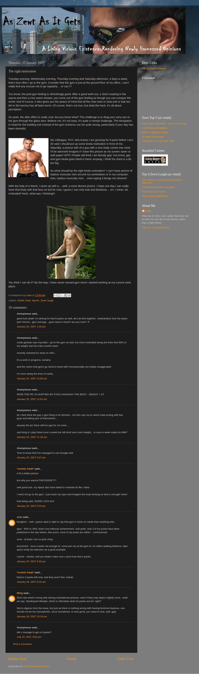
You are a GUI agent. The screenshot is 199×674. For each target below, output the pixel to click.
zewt (19, 517)
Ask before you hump (153, 191)
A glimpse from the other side (158, 141)
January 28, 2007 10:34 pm (32, 616)
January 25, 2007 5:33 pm (31, 506)
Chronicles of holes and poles (158, 187)
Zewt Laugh (47, 300)
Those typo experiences (155, 196)
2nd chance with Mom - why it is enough (164, 123)
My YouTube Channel (154, 68)
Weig (20, 593)
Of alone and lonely (152, 136)
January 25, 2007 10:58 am (32, 378)
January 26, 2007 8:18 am (31, 581)
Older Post (125, 659)
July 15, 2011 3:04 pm (29, 637)
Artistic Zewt (24, 300)
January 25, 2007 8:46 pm (31, 561)
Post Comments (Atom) (36, 666)
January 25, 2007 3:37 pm (31, 457)
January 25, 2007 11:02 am (32, 399)
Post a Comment (22, 644)
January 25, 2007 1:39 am (31, 326)
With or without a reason (155, 132)
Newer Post (17, 659)
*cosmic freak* (25, 468)
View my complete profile (156, 227)
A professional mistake (154, 128)
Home (71, 659)
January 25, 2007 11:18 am (32, 437)
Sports (35, 300)
